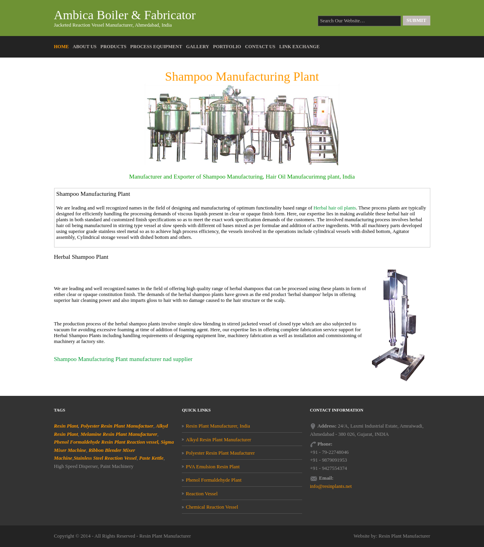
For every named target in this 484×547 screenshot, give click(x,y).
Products (113, 46)
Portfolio (227, 46)
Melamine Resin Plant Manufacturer (118, 434)
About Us (85, 46)
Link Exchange (299, 46)
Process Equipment (156, 46)
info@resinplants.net (331, 486)
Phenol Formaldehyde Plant (213, 480)
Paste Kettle (151, 458)
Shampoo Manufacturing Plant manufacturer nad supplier (123, 359)
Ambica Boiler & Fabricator (125, 15)
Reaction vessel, (143, 442)
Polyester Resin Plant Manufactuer (116, 426)
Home (61, 46)
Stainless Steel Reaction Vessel (105, 458)
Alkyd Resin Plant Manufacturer (218, 439)
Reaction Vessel (202, 493)
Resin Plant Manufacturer (165, 536)
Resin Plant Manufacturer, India (218, 426)
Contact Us (260, 46)
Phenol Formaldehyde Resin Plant (89, 442)
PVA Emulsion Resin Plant (212, 466)
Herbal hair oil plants (335, 208)
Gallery (197, 46)
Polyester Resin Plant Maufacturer (220, 453)
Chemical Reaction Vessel (212, 507)
